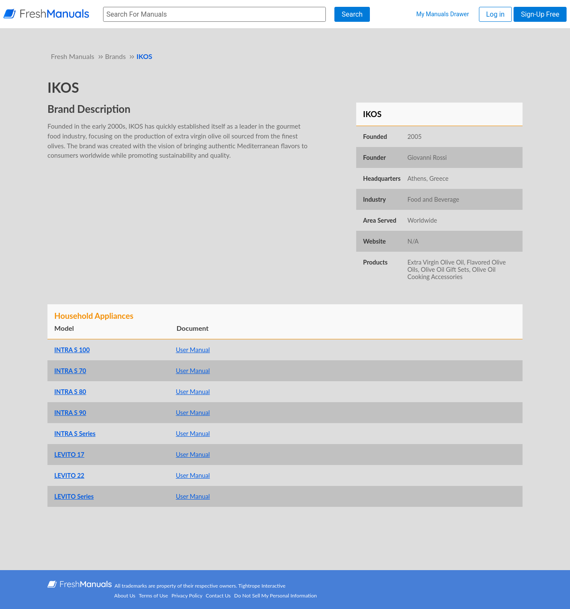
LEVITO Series (74, 496)
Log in (495, 14)
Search (352, 14)
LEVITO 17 (69, 454)
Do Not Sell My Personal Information (275, 595)
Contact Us (218, 595)
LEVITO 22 (69, 475)
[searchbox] (214, 14)
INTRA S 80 (70, 391)
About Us (124, 595)
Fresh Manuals (72, 56)
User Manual (193, 349)
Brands (115, 56)
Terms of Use (153, 595)
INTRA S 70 (70, 370)
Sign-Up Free (540, 14)
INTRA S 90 (70, 412)
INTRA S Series (74, 433)
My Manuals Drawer (442, 14)
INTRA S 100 (72, 349)
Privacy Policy (186, 595)
